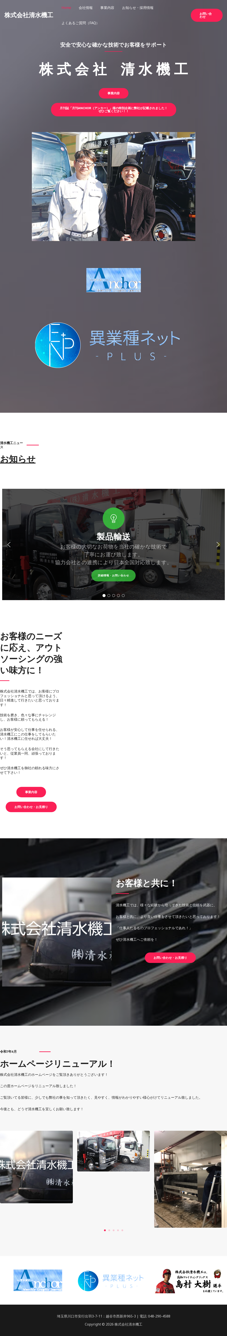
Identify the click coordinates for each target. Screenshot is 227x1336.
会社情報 (85, 7)
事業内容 (106, 7)
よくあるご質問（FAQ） (80, 22)
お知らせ (18, 459)
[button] (206, 15)
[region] (113, 544)
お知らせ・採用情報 (135, 7)
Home (66, 7)
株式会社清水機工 (28, 15)
